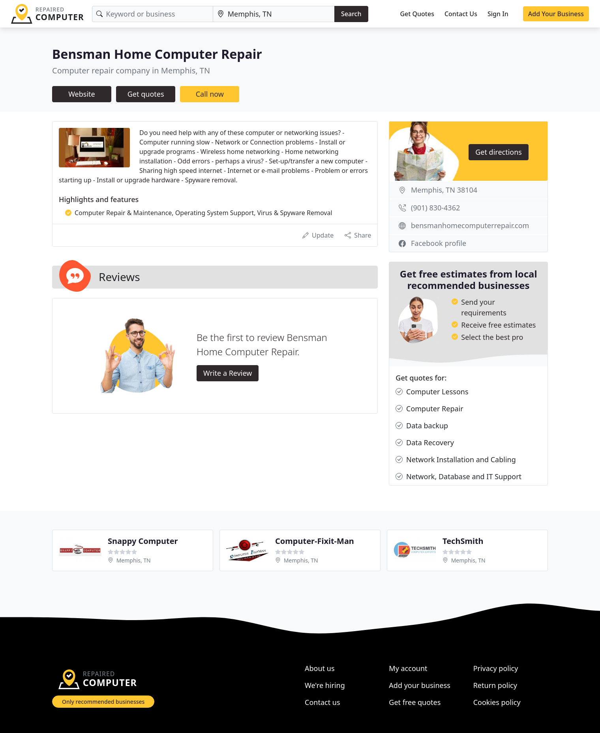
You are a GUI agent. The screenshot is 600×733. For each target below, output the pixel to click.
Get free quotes (415, 702)
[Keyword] (152, 14)
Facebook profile (438, 243)
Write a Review (227, 373)
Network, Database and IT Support (458, 476)
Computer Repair (429, 408)
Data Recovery (425, 442)
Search (351, 13)
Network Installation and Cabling (456, 459)
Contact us (322, 702)
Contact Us (460, 13)
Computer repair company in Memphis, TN (131, 70)
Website (81, 94)
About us (320, 668)
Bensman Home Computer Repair (157, 53)
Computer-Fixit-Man (314, 541)
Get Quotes (417, 13)
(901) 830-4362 (435, 207)
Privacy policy (495, 668)
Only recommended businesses (103, 701)
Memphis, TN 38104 (444, 190)
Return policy (495, 685)
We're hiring (325, 685)
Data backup (422, 425)
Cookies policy (497, 702)
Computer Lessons (432, 391)
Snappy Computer (143, 541)
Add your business (419, 685)
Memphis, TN (133, 560)
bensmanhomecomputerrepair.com (470, 225)
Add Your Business (556, 13)
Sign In (498, 13)
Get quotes (146, 94)
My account (408, 668)
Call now (210, 94)
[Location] (274, 14)
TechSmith (463, 541)
